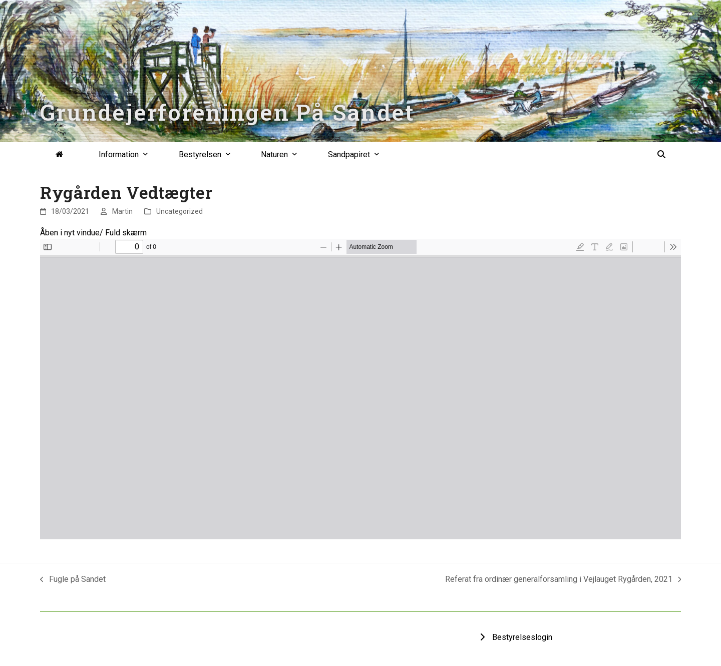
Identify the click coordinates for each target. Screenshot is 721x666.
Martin (122, 211)
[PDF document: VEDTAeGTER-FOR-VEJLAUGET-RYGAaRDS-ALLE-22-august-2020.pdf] (360, 389)
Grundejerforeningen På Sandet (227, 112)
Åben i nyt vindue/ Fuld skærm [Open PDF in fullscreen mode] (93, 232)
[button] (661, 154)
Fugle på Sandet (73, 579)
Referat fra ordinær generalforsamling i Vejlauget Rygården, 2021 (563, 579)
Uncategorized (179, 211)
